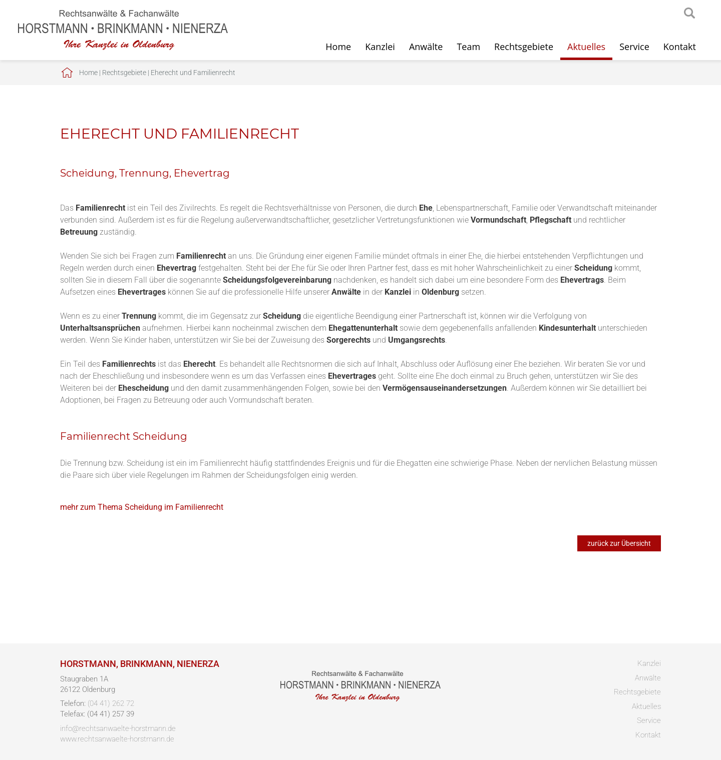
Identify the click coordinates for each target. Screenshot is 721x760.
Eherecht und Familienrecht (193, 73)
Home (338, 47)
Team (468, 47)
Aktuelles (586, 47)
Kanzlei (380, 47)
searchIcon (689, 14)
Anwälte (426, 47)
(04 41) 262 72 (111, 703)
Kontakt (679, 47)
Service (634, 47)
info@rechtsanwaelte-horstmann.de (118, 728)
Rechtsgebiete (523, 47)
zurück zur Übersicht (619, 543)
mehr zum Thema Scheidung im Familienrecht (141, 507)
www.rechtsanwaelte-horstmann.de (117, 738)
